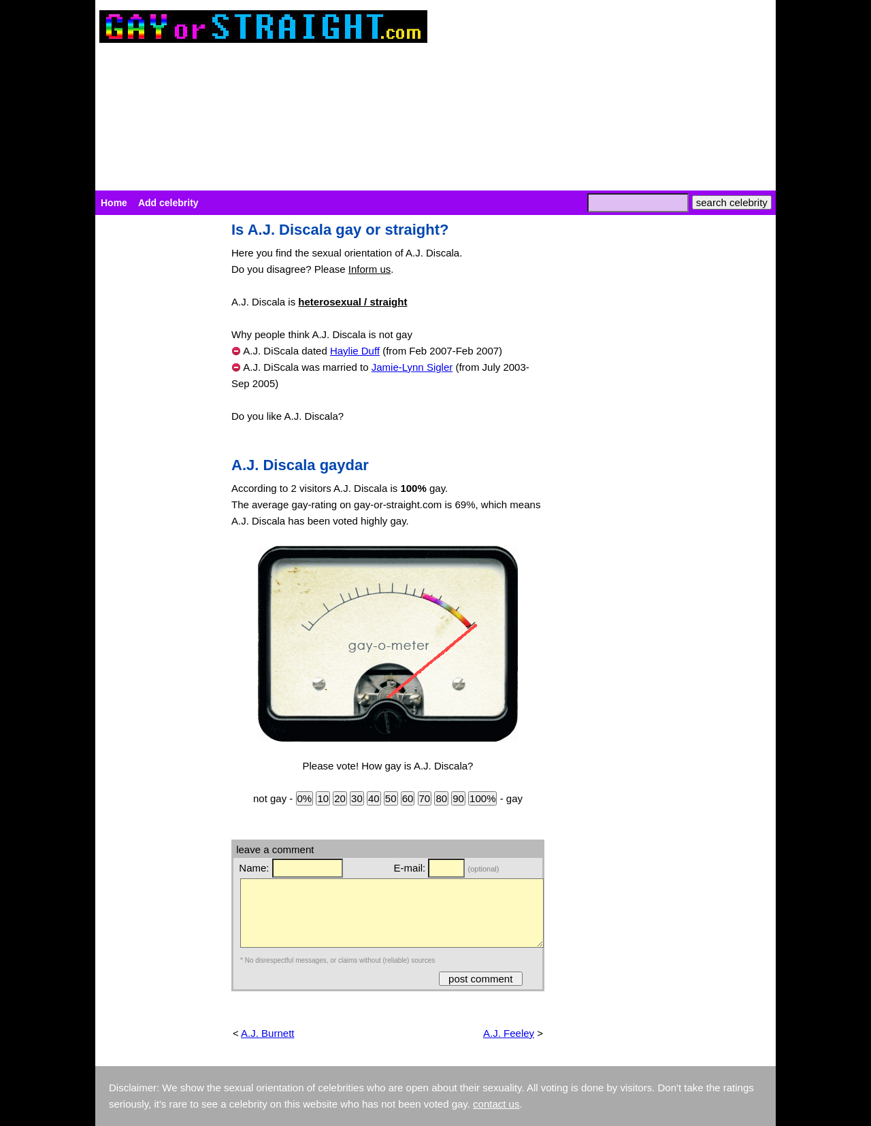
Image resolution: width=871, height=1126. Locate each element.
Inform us (369, 269)
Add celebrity (168, 202)
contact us (496, 1104)
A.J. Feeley (508, 1033)
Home (114, 202)
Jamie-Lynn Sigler (412, 367)
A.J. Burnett (267, 1033)
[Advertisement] (156, 426)
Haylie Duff (355, 351)
